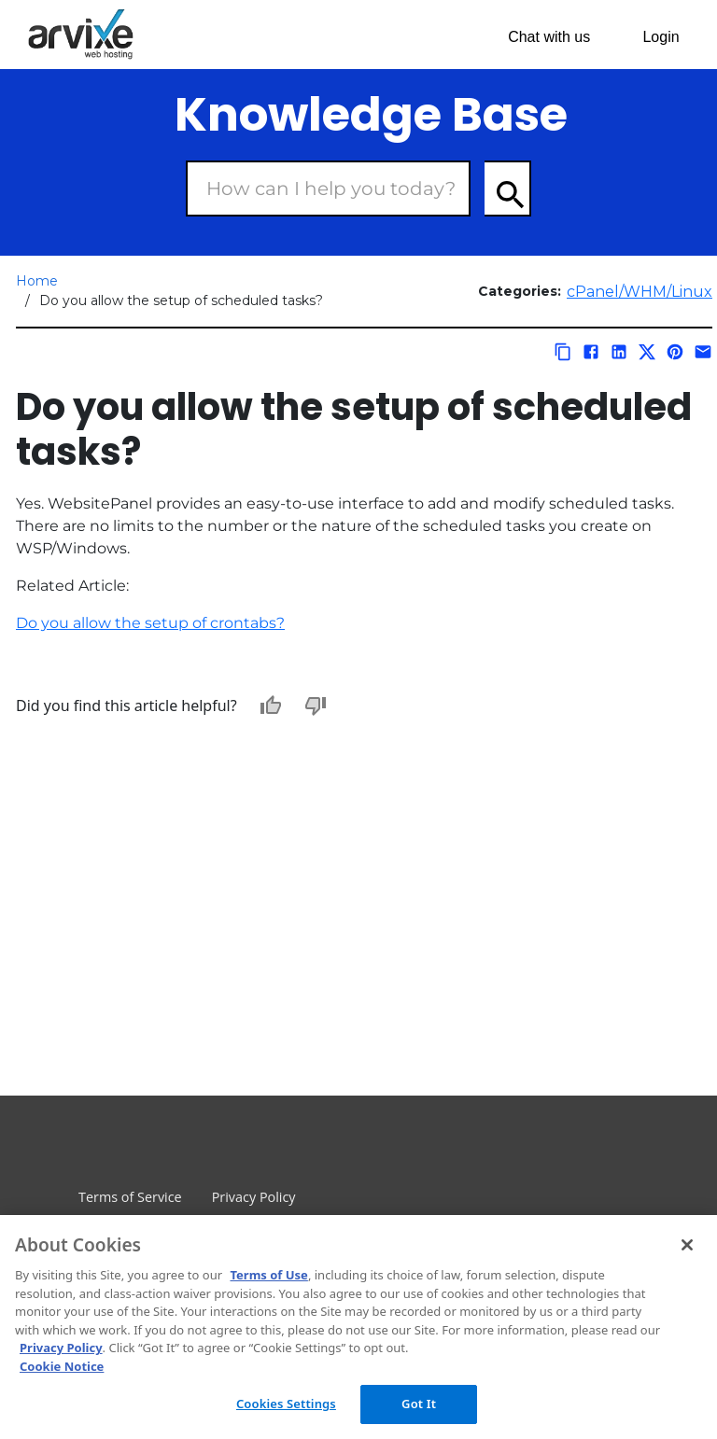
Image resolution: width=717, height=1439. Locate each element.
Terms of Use (268, 1274)
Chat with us (549, 37)
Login (660, 37)
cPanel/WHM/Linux (639, 291)
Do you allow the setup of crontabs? (150, 623)
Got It (418, 1403)
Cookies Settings (286, 1403)
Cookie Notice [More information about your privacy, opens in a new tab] (62, 1366)
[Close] (687, 1244)
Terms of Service (130, 1197)
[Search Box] (328, 189)
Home (37, 280)
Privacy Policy (254, 1197)
